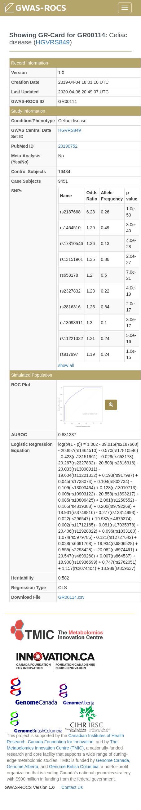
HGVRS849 (53, 42)
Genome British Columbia (74, 766)
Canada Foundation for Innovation (61, 741)
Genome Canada (112, 760)
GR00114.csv (71, 597)
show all (66, 365)
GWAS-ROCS (40, 7)
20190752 (67, 146)
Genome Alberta (22, 766)
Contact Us (72, 787)
